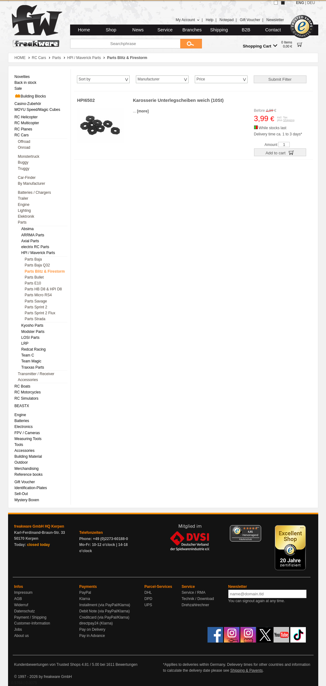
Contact (273, 29)
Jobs (18, 629)
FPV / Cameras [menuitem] (27, 433)
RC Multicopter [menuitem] (27, 123)
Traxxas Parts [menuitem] (32, 367)
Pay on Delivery (92, 629)
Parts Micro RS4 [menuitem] (38, 295)
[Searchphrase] (125, 43)
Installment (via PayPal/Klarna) (104, 605)
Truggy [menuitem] (23, 168)
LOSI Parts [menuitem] (30, 337)
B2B (246, 29)
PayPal (85, 592)
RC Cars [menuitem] (22, 135)
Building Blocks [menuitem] (30, 95)
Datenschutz (24, 611)
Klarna (84, 599)
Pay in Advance (92, 636)
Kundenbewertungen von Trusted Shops (47, 664)
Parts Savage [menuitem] (36, 301)
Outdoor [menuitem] (21, 462)
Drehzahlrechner (195, 605)
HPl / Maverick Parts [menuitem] (38, 253)
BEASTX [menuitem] (22, 406)
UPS (148, 605)
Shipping (219, 29)
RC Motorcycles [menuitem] (28, 392)
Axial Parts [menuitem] (30, 241)
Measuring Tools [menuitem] (28, 439)
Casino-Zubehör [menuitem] (28, 104)
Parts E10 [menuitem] (33, 283)
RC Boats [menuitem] (22, 386)
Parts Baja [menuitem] (33, 259)
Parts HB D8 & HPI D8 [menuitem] (43, 289)
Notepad (227, 20)
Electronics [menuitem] (24, 427)
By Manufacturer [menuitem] (31, 183)
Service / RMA (194, 592)
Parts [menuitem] (22, 222)
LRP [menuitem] (25, 343)
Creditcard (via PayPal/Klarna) (104, 617)
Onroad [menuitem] (24, 147)
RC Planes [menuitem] (23, 129)
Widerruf (21, 605)
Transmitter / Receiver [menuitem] (36, 374)
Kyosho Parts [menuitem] (32, 325)
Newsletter (275, 20)
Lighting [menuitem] (24, 210)
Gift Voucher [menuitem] (25, 482)
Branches (192, 29)
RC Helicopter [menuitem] (26, 117)
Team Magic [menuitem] (31, 361)
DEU (311, 3)
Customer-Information (32, 623)
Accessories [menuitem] (28, 380)
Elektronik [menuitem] (26, 216)
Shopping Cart (260, 45)
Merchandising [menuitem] (27, 468)
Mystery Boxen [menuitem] (27, 500)
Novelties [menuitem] (22, 77)
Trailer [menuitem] (23, 198)
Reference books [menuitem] (29, 474)
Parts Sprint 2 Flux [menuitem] (40, 313)
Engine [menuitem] (23, 204)
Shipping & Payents (246, 670)
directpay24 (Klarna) (96, 623)
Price (201, 79)
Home (84, 29)
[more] (143, 111)
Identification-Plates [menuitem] (31, 488)
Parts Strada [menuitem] (35, 319)
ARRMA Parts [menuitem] (32, 235)
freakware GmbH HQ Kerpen (39, 526)
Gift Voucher (250, 20)
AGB (18, 599)
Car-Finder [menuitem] (27, 177)
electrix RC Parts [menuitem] (35, 247)
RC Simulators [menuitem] (26, 398)
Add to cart (280, 152)
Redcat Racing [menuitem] (33, 349)
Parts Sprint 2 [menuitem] (36, 307)
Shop (111, 29)
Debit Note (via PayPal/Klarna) (104, 611)
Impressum (23, 592)
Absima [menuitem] (27, 229)
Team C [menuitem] (27, 355)
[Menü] (257, 529)
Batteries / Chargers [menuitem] (34, 192)
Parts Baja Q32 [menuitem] (37, 265)
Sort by (85, 79)
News (138, 29)
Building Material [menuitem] (28, 456)
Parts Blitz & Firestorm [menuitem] (45, 271)
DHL (148, 592)
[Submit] (191, 43)
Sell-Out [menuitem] (21, 494)
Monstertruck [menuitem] (28, 156)
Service (165, 29)
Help (209, 20)
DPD (148, 599)
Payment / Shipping (30, 617)
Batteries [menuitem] (22, 421)
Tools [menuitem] (19, 445)
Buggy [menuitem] (23, 162)
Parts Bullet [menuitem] (34, 277)
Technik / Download (198, 599)
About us (21, 636)
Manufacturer (149, 79)
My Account (187, 20)
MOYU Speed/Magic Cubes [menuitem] (37, 109)
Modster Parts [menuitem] (33, 331)
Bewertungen (126, 664)
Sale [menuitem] (18, 88)
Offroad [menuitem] (24, 141)
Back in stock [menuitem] (26, 82)
